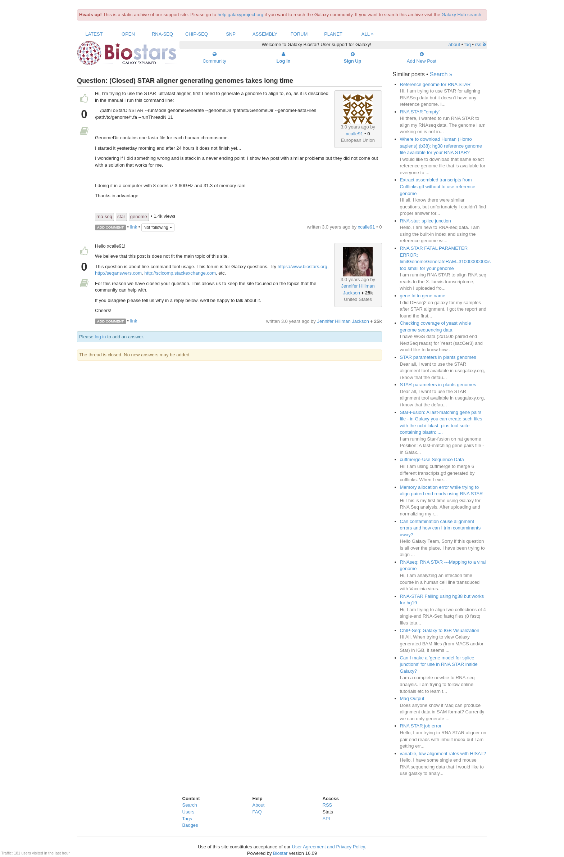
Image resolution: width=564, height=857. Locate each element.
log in (100, 336)
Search (189, 805)
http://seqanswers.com (118, 273)
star (121, 216)
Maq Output (412, 698)
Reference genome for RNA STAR (435, 84)
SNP (231, 34)
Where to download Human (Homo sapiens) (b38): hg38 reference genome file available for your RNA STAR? (441, 145)
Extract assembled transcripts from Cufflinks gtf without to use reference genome (438, 186)
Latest (94, 34)
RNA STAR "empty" (420, 111)
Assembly (265, 34)
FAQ (257, 812)
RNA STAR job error (421, 726)
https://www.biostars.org (302, 266)
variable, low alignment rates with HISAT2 (443, 753)
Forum (299, 34)
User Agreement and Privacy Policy (328, 846)
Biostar (280, 853)
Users (188, 812)
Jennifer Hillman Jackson (343, 321)
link (133, 227)
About (259, 805)
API (326, 818)
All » (367, 34)
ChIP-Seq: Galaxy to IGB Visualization (439, 630)
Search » (441, 74)
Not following (158, 227)
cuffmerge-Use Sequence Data (432, 459)
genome (138, 216)
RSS (327, 805)
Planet (333, 34)
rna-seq (104, 216)
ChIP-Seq (196, 34)
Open (128, 34)
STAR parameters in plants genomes (438, 357)
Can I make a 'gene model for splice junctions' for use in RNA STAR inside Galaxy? (439, 664)
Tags (187, 818)
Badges (190, 825)
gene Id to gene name (423, 295)
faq (467, 44)
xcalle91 (354, 133)
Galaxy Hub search (462, 14)
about (454, 44)
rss (480, 44)
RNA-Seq (162, 34)
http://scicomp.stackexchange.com (180, 273)
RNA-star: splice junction (425, 221)
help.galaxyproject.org (240, 14)
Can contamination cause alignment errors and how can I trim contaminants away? (440, 528)
